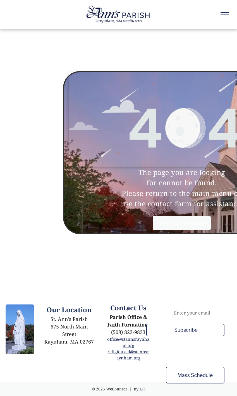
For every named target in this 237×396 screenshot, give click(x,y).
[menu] (224, 15)
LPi (142, 389)
